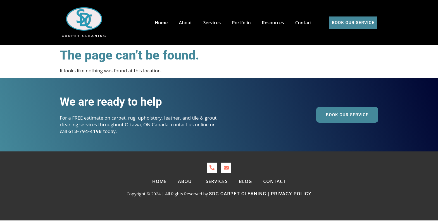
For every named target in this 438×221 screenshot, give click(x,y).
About (185, 23)
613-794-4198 (85, 131)
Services (212, 23)
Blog (245, 181)
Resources (273, 23)
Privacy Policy (291, 193)
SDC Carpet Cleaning (237, 193)
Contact (303, 23)
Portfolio (241, 23)
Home (161, 23)
